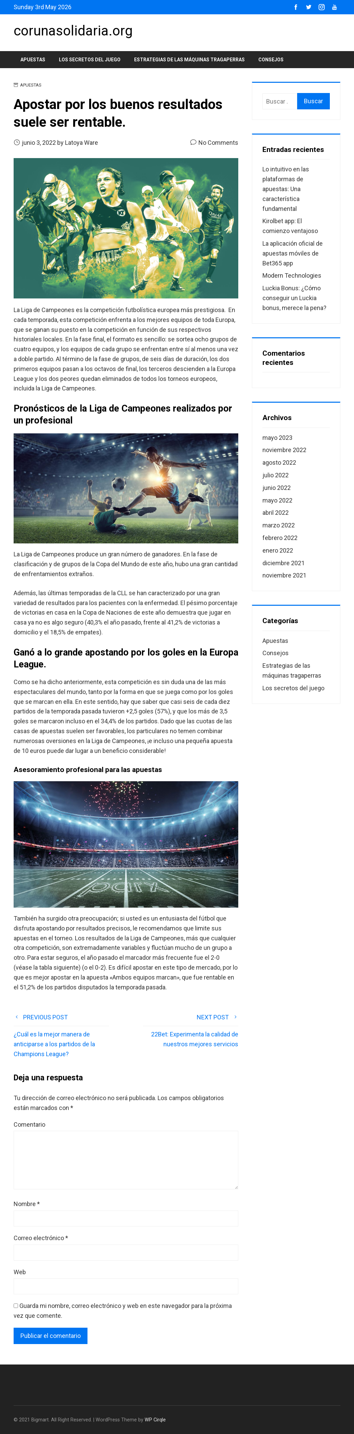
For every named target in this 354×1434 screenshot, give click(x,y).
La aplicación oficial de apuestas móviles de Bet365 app (292, 253)
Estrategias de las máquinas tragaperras (189, 59)
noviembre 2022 (284, 449)
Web (20, 1272)
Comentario (29, 1124)
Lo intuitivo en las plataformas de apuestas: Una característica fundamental (285, 189)
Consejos (271, 59)
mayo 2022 (277, 500)
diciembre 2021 (283, 563)
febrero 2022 (279, 537)
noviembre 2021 (284, 575)
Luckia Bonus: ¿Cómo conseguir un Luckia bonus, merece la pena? (294, 297)
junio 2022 (276, 487)
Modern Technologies (291, 275)
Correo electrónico (41, 1238)
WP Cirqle (155, 1420)
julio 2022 (275, 475)
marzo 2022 (278, 525)
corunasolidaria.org (73, 31)
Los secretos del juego (89, 59)
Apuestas (32, 59)
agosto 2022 (279, 462)
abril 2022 (275, 512)
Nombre (27, 1203)
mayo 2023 (277, 437)
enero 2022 (277, 550)
